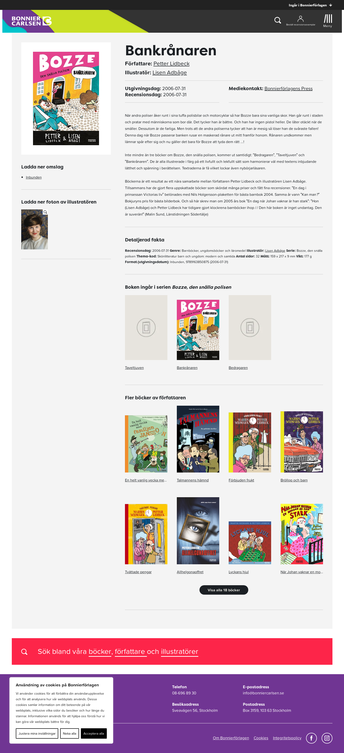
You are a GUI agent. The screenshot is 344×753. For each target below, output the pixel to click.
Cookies (261, 738)
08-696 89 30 (184, 693)
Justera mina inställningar (37, 733)
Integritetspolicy (287, 738)
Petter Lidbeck (171, 63)
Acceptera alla (93, 733)
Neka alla (69, 733)
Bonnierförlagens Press (289, 88)
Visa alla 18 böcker (224, 590)
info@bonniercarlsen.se (263, 693)
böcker (100, 651)
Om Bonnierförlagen (231, 738)
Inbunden (34, 177)
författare (131, 651)
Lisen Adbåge (170, 72)
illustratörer (179, 651)
